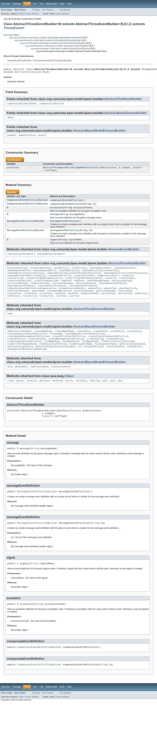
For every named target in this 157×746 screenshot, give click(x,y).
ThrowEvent (13, 28)
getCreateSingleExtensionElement (55, 359)
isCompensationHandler (72, 296)
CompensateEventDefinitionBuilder (27, 203)
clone (10, 394)
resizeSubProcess (93, 359)
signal (54, 244)
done (9, 379)
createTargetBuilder (19, 288)
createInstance (16, 350)
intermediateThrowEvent (52, 293)
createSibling (95, 350)
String (87, 207)
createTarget (127, 285)
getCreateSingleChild (132, 356)
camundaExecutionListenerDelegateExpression (74, 279)
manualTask (94, 296)
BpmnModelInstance (87, 170)
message (54, 218)
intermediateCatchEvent (113, 291)
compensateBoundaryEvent (22, 105)
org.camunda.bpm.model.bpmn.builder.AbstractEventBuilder (60, 48)
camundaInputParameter (20, 259)
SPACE (10, 119)
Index (62, 3)
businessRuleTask (17, 273)
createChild (84, 341)
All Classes (65, 10)
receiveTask (125, 299)
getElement (21, 379)
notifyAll (81, 394)
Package (16, 3)
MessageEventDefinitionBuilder (25, 225)
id (79, 359)
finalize (32, 394)
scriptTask (30, 302)
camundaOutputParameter (51, 259)
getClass (44, 394)
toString (95, 394)
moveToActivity (128, 296)
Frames (36, 10)
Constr (27, 14)
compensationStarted (51, 105)
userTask (61, 305)
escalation (56, 211)
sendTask (60, 302)
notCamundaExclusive (59, 299)
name (9, 323)
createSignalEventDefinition (24, 353)
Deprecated (51, 3)
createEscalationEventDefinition (108, 347)
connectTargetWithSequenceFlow (83, 285)
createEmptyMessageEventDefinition (28, 347)
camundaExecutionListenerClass (100, 276)
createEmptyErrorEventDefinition (85, 344)
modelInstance (27, 137)
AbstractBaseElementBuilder (125, 114)
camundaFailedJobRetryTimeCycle (26, 282)
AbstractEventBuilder (29, 73)
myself (42, 137)
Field (20, 14)
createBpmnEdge (43, 341)
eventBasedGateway (98, 288)
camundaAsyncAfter (101, 273)
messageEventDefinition (64, 225)
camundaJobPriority (60, 282)
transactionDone (60, 379)
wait (105, 394)
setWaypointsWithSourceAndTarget (27, 361)
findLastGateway (40, 291)
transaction (30, 305)
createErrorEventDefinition (69, 347)
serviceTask (108, 302)
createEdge (56, 344)
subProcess (141, 302)
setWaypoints (134, 359)
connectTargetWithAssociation (45, 285)
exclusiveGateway (122, 288)
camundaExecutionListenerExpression (126, 279)
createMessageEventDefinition (66, 350)
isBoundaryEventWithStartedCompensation (31, 296)
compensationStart (108, 282)
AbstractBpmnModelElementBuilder (99, 132)
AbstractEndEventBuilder (19, 60)
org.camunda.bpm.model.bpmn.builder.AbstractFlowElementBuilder (53, 43)
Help (69, 3)
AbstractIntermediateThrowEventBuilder (52, 60)
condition (127, 282)
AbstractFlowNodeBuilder (123, 100)
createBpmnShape (64, 341)
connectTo (111, 285)
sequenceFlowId (90, 302)
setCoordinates (115, 359)
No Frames (47, 10)
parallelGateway (84, 299)
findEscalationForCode (52, 356)
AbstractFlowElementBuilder (94, 318)
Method (35, 14)
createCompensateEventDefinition (27, 344)
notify (69, 394)
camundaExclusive (69, 276)
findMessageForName (80, 356)
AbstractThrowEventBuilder (59, 170)
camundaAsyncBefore (18, 276)
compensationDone (84, 282)
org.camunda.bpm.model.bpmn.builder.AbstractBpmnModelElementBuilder (45, 37)
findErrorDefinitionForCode (118, 353)
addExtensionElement (19, 341)
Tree (41, 3)
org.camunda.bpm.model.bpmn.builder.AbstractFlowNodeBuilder (56, 46)
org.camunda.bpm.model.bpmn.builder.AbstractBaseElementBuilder (47, 40)
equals (20, 394)
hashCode (57, 394)
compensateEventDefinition (66, 203)
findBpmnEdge (52, 353)
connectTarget (15, 285)
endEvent (66, 288)
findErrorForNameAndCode (22, 356)
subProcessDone (39, 379)
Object (69, 389)
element (11, 137)
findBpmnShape (90, 353)
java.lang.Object (11, 35)
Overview (5, 3)
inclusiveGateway (62, 291)
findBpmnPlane (71, 353)
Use (35, 3)
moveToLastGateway (18, 299)
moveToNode (38, 299)
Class (136, 170)
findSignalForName (106, 356)
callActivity (61, 273)
